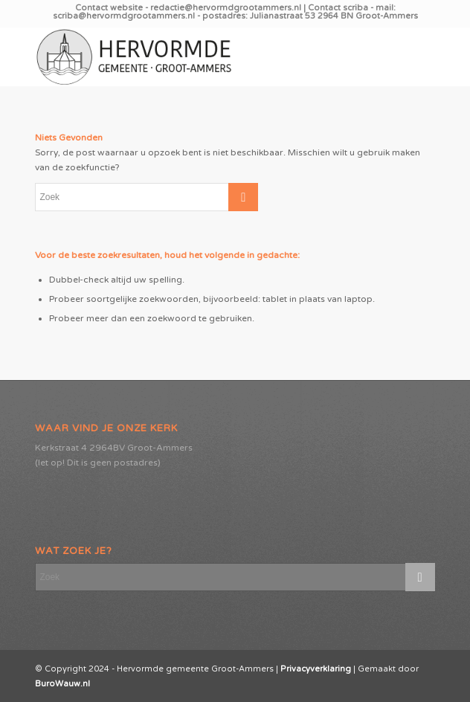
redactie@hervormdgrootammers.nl (226, 8)
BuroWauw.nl (62, 684)
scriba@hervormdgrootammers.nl (125, 16)
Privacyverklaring (315, 669)
